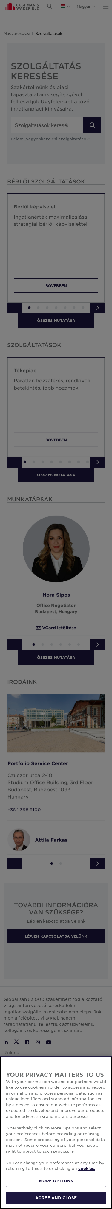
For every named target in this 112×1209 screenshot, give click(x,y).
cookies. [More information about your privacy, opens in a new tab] (86, 1168)
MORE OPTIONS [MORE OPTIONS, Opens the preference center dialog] (56, 1180)
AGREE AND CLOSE (56, 1197)
